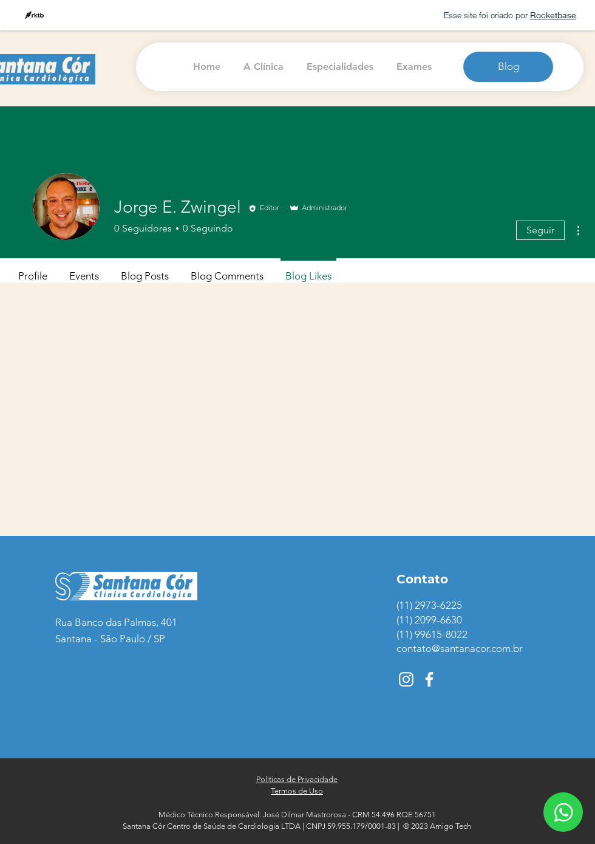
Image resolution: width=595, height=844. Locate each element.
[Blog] (508, 67)
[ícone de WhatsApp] (563, 812)
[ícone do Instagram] (406, 679)
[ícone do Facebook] (429, 679)
